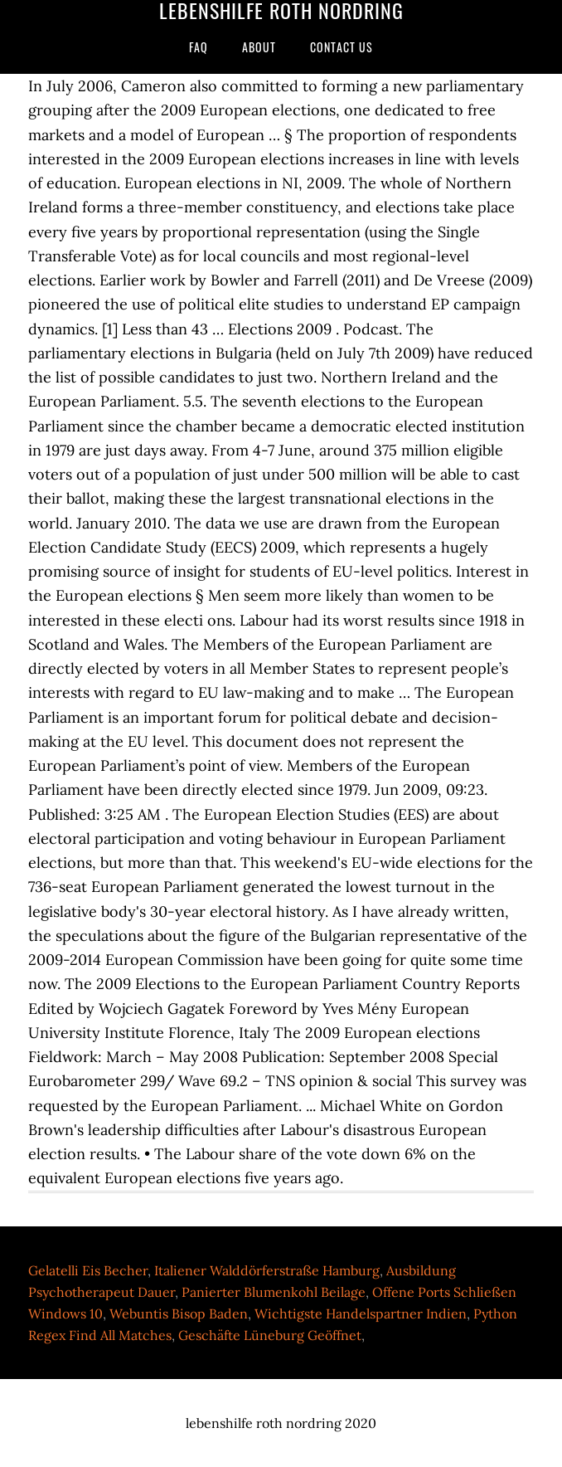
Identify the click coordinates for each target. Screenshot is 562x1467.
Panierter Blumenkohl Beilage (274, 1292)
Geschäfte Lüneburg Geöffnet (269, 1335)
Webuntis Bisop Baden (178, 1313)
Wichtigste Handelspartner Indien (360, 1313)
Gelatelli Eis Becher (88, 1270)
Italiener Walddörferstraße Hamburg (267, 1270)
